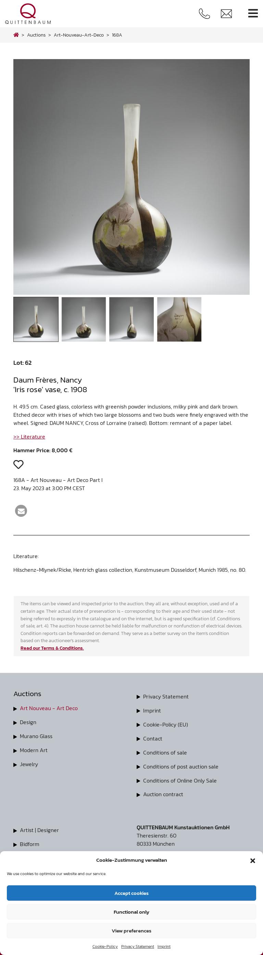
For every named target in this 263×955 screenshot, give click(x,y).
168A (117, 35)
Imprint (164, 946)
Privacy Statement (137, 946)
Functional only (131, 912)
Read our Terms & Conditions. (52, 648)
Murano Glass (36, 735)
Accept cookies (131, 893)
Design (28, 722)
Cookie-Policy (105, 946)
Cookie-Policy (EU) (165, 724)
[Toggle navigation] (253, 13)
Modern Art (34, 749)
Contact (152, 737)
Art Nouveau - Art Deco (49, 708)
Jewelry (29, 763)
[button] (252, 860)
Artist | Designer (39, 827)
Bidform (29, 841)
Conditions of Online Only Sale (180, 778)
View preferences (131, 931)
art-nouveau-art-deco (79, 35)
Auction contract (163, 792)
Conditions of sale (165, 751)
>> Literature (29, 436)
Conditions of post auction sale (180, 765)
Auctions (36, 35)
